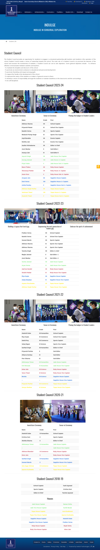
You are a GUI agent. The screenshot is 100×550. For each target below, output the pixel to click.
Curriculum (50, 12)
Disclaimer (46, 546)
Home (9, 12)
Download (80, 12)
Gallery (49, 542)
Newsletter (64, 542)
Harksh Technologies (83, 546)
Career (91, 542)
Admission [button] (28, 12)
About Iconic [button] (17, 12)
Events (44, 542)
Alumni (86, 542)
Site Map (62, 546)
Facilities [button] (60, 12)
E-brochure (56, 542)
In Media (71, 542)
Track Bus (69, 1)
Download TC (78, 1)
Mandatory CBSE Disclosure (88, 2)
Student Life (12, 41)
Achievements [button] (39, 12)
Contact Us (88, 12)
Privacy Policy (55, 546)
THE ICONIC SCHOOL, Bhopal (15, 1)
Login (91, 3)
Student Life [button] (70, 12)
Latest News (79, 542)
